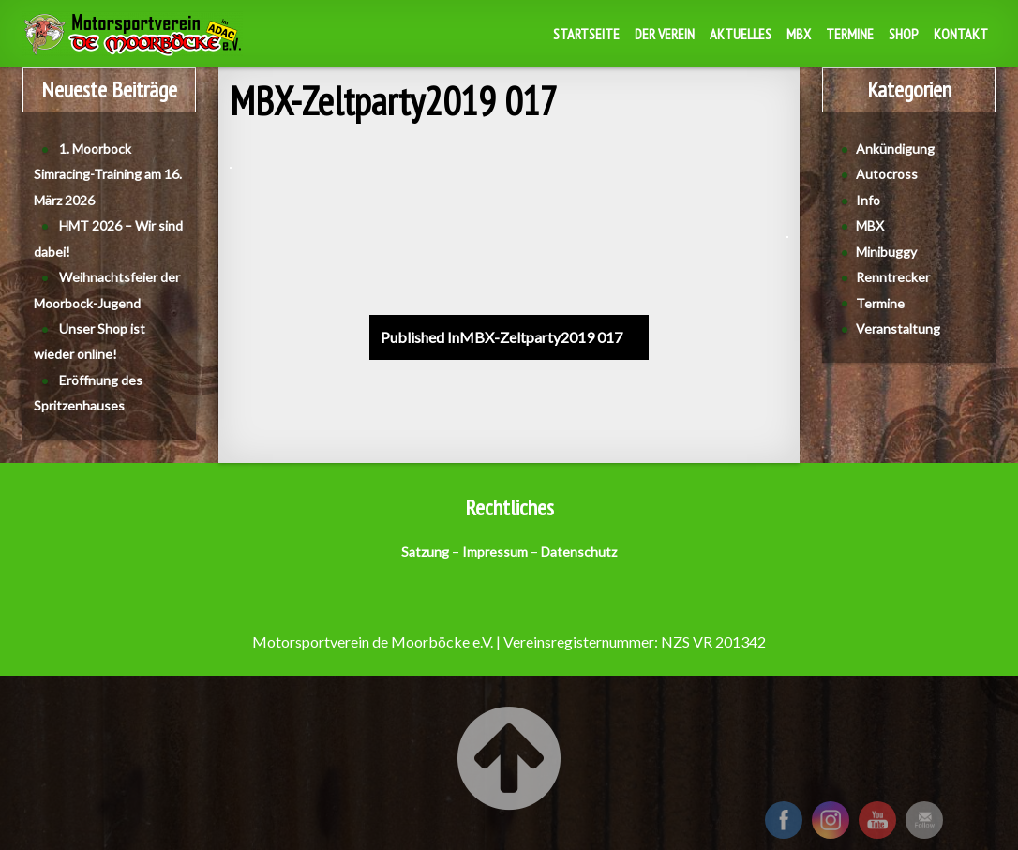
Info (868, 200)
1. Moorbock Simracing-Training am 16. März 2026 (108, 174)
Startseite (586, 33)
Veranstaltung (898, 328)
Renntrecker (893, 277)
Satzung (425, 551)
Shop (904, 33)
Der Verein (665, 33)
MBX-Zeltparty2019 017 (501, 337)
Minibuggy (886, 252)
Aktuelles (740, 33)
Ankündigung (895, 149)
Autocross (887, 174)
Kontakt (961, 33)
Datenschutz (579, 551)
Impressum (495, 551)
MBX (798, 33)
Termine (850, 33)
